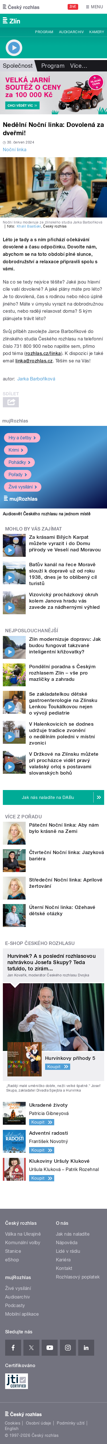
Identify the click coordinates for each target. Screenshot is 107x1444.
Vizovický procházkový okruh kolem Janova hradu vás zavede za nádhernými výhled (64, 601)
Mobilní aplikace (22, 1314)
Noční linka (14, 149)
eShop (12, 1259)
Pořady (18, 474)
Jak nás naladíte (73, 1234)
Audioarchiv (71, 32)
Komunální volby (22, 1242)
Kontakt (64, 1268)
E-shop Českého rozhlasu (40, 943)
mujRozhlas (15, 421)
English (12, 1428)
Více (78, 65)
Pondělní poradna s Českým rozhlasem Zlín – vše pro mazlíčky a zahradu (62, 673)
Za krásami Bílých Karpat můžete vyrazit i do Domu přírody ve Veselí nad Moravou (65, 543)
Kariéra (63, 1259)
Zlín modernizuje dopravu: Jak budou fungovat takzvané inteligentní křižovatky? (65, 645)
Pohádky (19, 462)
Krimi (16, 450)
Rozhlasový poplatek (78, 1277)
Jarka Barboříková (36, 379)
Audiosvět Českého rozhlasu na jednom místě (46, 514)
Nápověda (67, 1242)
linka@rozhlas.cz (34, 361)
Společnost (18, 65)
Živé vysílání (23, 487)
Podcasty (15, 1305)
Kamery (96, 32)
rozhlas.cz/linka (43, 353)
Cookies (12, 1423)
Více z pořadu (23, 816)
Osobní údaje (38, 1423)
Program (44, 32)
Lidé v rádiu (68, 1251)
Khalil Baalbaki (29, 226)
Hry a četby (22, 437)
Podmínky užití (71, 1423)
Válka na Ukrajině (23, 1234)
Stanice (13, 1251)
